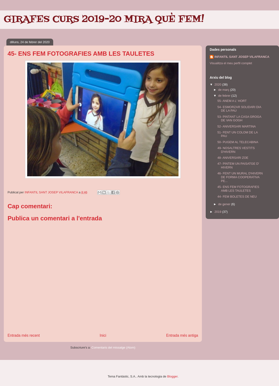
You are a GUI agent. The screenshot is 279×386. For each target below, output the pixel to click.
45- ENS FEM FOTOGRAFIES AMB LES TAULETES (238, 188)
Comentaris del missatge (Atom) (113, 347)
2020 (218, 84)
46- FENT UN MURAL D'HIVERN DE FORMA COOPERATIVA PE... (240, 177)
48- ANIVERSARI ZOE (232, 157)
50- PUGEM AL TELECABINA (237, 142)
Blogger (172, 376)
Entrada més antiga (182, 335)
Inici (103, 335)
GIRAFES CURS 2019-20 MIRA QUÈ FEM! (104, 19)
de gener (224, 204)
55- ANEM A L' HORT (232, 101)
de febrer (224, 95)
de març (224, 89)
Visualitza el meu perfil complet (231, 63)
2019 (218, 211)
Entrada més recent (24, 335)
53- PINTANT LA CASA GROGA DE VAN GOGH (239, 118)
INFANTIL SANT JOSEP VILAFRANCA (241, 57)
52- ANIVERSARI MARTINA (236, 126)
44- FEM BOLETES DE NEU (237, 196)
